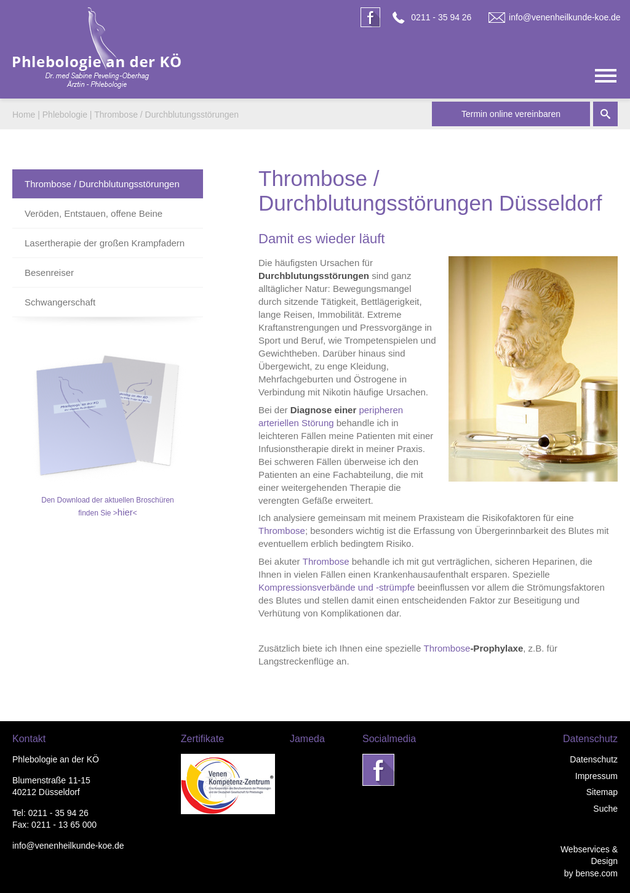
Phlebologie (64, 114)
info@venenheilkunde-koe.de (565, 17)
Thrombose (281, 530)
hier (125, 512)
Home (23, 114)
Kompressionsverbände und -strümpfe (336, 587)
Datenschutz (594, 759)
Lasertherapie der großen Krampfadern (105, 243)
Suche (605, 809)
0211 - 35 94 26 (441, 17)
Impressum (596, 776)
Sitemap (602, 792)
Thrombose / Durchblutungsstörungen (166, 114)
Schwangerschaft (60, 302)
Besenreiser (49, 272)
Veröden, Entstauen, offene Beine (93, 213)
